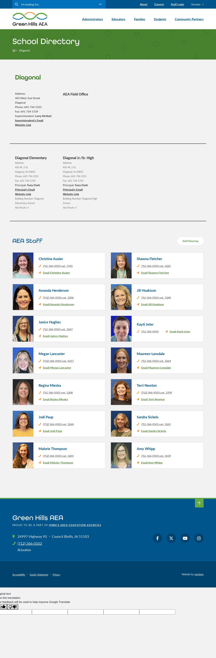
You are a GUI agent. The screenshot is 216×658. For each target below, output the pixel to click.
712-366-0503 (150, 331)
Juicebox (199, 574)
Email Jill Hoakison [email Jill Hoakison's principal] (152, 304)
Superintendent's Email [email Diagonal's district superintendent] (29, 120)
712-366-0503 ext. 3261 (156, 424)
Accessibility (18, 574)
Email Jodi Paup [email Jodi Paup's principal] (52, 431)
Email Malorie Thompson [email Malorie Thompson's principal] (58, 462)
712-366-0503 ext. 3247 (58, 329)
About (143, 4)
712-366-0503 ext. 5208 (58, 392)
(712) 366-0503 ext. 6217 (58, 361)
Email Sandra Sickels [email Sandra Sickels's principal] (153, 431)
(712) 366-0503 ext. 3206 (58, 297)
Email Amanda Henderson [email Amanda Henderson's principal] (58, 304)
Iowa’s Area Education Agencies (75, 525)
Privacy (56, 574)
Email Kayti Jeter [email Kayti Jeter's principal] (180, 331)
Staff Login (177, 4)
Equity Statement (39, 574)
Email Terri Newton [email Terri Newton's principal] (153, 399)
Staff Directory (190, 241)
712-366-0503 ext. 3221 (156, 266)
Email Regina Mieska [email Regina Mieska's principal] (55, 399)
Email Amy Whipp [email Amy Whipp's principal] (152, 462)
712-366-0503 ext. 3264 (156, 361)
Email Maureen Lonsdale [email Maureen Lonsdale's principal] (156, 368)
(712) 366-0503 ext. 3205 (58, 456)
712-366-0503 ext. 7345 (58, 266)
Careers (159, 4)
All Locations (24, 549)
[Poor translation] (12, 606)
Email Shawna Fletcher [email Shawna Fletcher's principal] (155, 273)
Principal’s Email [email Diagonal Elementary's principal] (25, 189)
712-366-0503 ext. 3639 (156, 456)
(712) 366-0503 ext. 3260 (58, 424)
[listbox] (197, 4)
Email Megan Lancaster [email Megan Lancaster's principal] (57, 368)
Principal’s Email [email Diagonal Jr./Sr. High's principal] (73, 189)
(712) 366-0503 (30, 543)
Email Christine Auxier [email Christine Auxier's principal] (56, 273)
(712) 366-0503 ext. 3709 (156, 392)
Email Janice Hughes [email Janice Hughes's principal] (55, 336)
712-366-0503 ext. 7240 (156, 297)
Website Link (23, 125)
